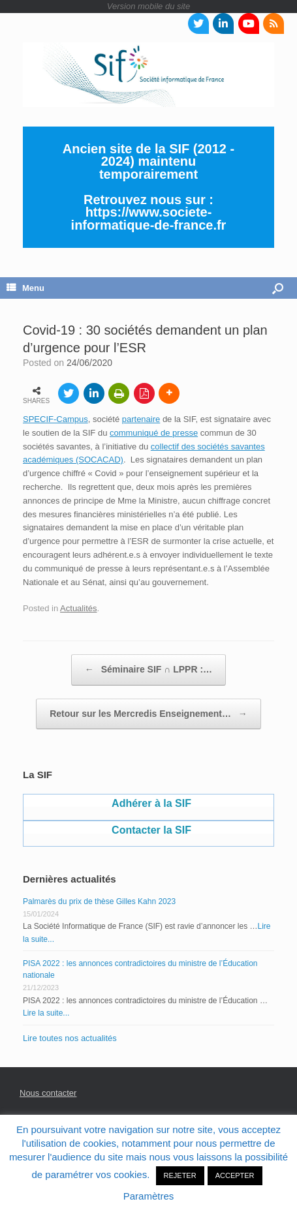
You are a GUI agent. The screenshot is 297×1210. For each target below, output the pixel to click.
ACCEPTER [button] (235, 1175)
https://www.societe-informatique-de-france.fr (149, 218)
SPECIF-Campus (55, 419)
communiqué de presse (154, 433)
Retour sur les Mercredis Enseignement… (148, 714)
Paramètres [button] (148, 1196)
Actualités (78, 608)
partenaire (141, 419)
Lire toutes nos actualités (70, 1038)
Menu (25, 288)
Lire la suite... (46, 1013)
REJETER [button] (180, 1175)
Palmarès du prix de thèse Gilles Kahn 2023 (99, 901)
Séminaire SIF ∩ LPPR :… (148, 669)
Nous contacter (48, 1093)
